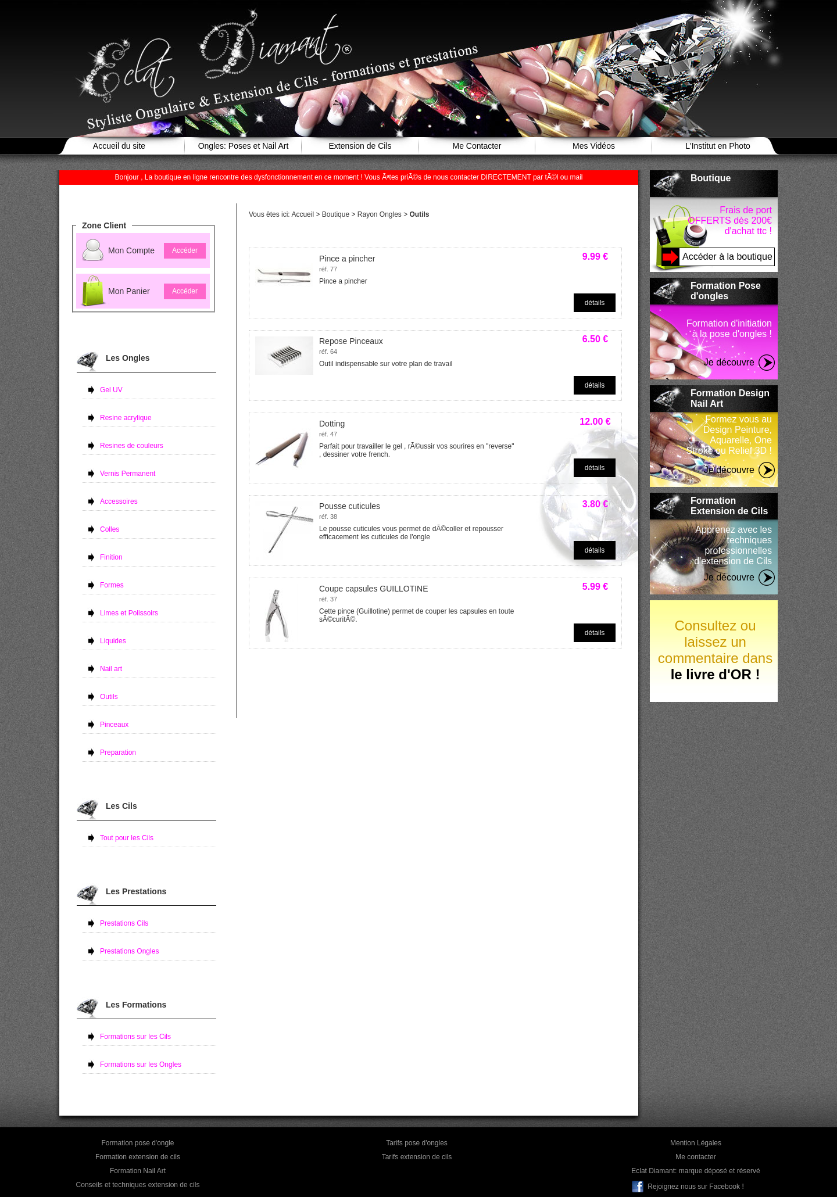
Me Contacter (476, 145)
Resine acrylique (126, 418)
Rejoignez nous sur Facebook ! (695, 1186)
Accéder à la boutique (727, 256)
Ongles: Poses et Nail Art (243, 145)
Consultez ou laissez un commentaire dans (715, 650)
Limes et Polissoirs (129, 613)
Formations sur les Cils (135, 1037)
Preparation (118, 752)
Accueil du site (119, 145)
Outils (109, 697)
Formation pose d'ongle (137, 1143)
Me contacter (695, 1157)
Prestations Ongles (129, 951)
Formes (112, 585)
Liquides (113, 641)
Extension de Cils (359, 145)
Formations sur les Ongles (140, 1064)
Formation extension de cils (137, 1157)
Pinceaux (114, 725)
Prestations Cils (124, 923)
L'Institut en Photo (717, 145)
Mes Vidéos (594, 145)
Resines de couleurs (131, 446)
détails (595, 303)
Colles (109, 529)
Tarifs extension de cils (417, 1157)
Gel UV (111, 390)
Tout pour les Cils (126, 838)
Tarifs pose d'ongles (417, 1143)
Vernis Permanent (127, 474)
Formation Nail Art (138, 1171)
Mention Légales (695, 1143)
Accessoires (119, 501)
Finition (111, 557)
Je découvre (729, 362)
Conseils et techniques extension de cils (138, 1185)
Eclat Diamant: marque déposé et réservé (695, 1171)
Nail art (111, 669)
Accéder (185, 250)
